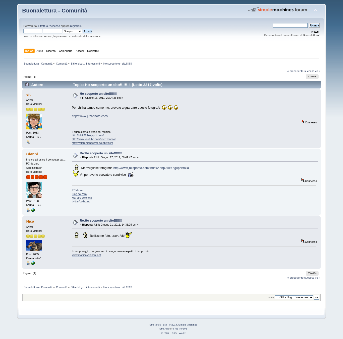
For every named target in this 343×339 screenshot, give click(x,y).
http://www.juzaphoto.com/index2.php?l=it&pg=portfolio (151, 168)
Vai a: (272, 297)
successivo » (312, 71)
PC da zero (78, 190)
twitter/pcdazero (81, 201)
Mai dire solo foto (82, 197)
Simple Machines (187, 324)
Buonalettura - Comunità (54, 10)
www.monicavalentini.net (86, 255)
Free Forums (180, 328)
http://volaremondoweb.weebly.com (92, 142)
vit (28, 94)
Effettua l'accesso (49, 25)
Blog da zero (79, 193)
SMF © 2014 (170, 324)
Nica (30, 221)
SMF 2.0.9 (155, 324)
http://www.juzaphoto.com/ (90, 116)
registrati (75, 25)
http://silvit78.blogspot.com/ (88, 135)
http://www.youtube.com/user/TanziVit (94, 139)
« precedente (295, 71)
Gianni (32, 154)
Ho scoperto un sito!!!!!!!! (98, 93)
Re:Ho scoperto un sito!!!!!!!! (101, 153)
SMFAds (164, 328)
